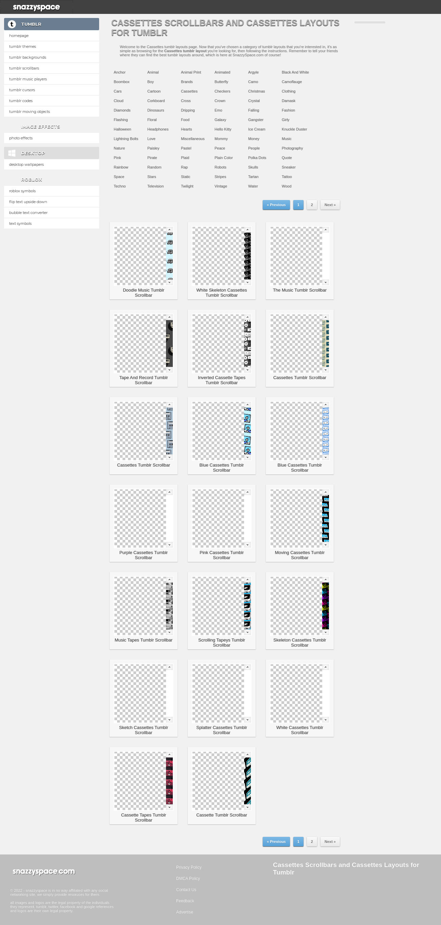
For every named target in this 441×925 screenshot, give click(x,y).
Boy (150, 82)
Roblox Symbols (22, 191)
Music (287, 139)
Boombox (121, 82)
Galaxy (220, 120)
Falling (253, 110)
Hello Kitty (223, 129)
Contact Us (186, 889)
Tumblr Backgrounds (27, 57)
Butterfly (221, 82)
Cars (118, 91)
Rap (184, 167)
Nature (119, 148)
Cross (186, 101)
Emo (218, 110)
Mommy (221, 139)
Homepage (19, 35)
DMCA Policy (188, 878)
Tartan (253, 177)
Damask (288, 101)
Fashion (288, 110)
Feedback (185, 901)
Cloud (119, 101)
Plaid (185, 158)
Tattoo (287, 177)
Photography (292, 148)
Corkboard (156, 101)
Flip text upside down (28, 201)
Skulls (253, 167)
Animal (153, 72)
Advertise (184, 912)
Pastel (186, 148)
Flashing (121, 120)
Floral (152, 120)
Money (253, 139)
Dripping (188, 110)
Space (119, 177)
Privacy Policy (189, 867)
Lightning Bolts (126, 139)
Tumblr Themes (22, 46)
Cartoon (154, 91)
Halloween (122, 129)
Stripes (220, 177)
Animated (222, 72)
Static (185, 177)
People (254, 148)
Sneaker (289, 167)
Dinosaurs (155, 110)
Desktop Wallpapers (26, 164)
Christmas (256, 91)
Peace (220, 148)
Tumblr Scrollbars (24, 68)
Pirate (152, 158)
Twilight (187, 186)
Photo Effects (21, 138)
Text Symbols (20, 223)
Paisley (153, 148)
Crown (220, 101)
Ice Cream (256, 129)
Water (253, 186)
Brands (187, 82)
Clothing (288, 91)
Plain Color (224, 158)
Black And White (295, 72)
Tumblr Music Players (28, 79)
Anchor (120, 72)
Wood (287, 186)
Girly (286, 120)
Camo (253, 82)
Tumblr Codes (21, 100)
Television (155, 186)
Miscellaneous (193, 139)
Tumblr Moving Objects (29, 111)
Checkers (222, 91)
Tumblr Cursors (22, 89)
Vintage (221, 186)
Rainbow (121, 167)
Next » (330, 205)
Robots (220, 167)
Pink (117, 158)
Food (185, 120)
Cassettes (189, 91)
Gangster (255, 120)
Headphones (157, 129)
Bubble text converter (28, 212)
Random (154, 167)
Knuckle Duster (294, 129)
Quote (287, 158)
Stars (151, 177)
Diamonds (122, 110)
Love (151, 139)
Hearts (186, 129)
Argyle (253, 72)
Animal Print (191, 72)
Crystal (254, 101)
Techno (120, 186)
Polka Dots (257, 158)
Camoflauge (292, 82)
